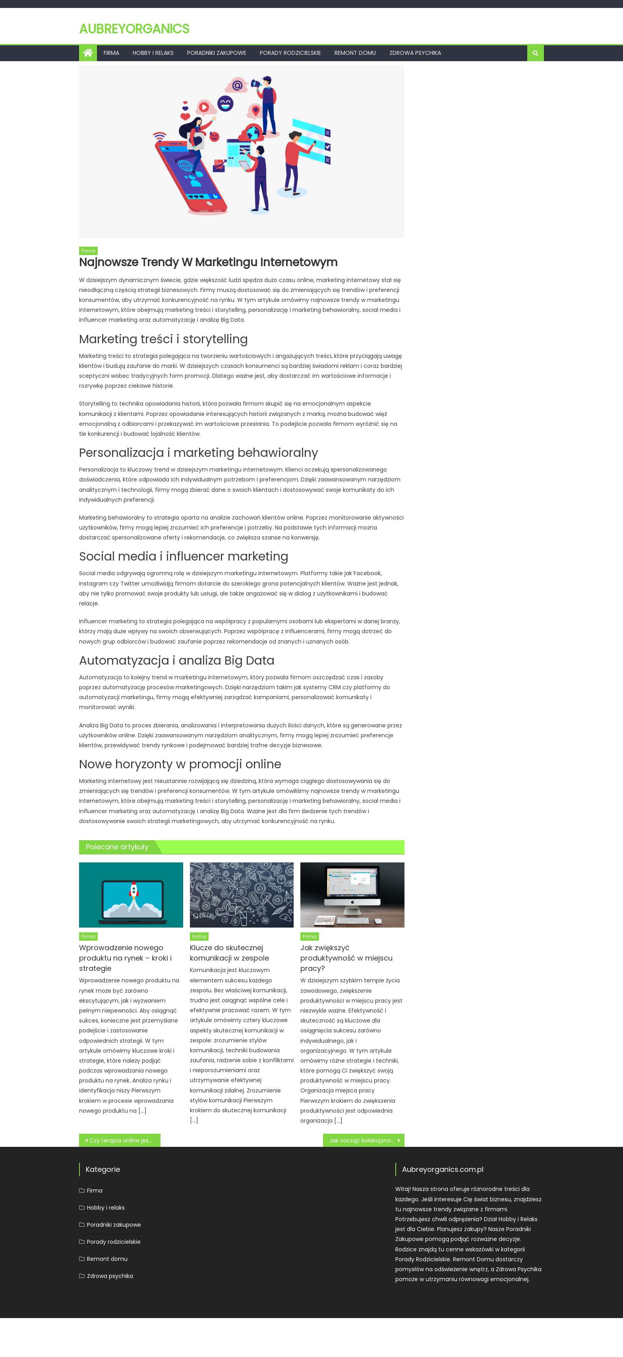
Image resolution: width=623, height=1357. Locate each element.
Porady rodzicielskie (290, 53)
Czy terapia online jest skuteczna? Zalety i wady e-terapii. (125, 1140)
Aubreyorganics (134, 29)
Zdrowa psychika (415, 53)
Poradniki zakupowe (216, 53)
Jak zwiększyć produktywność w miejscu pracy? (346, 958)
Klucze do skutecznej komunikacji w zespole (229, 953)
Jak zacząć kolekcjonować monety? (366, 1140)
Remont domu (355, 53)
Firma (111, 53)
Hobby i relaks (153, 53)
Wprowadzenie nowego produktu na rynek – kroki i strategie (125, 958)
